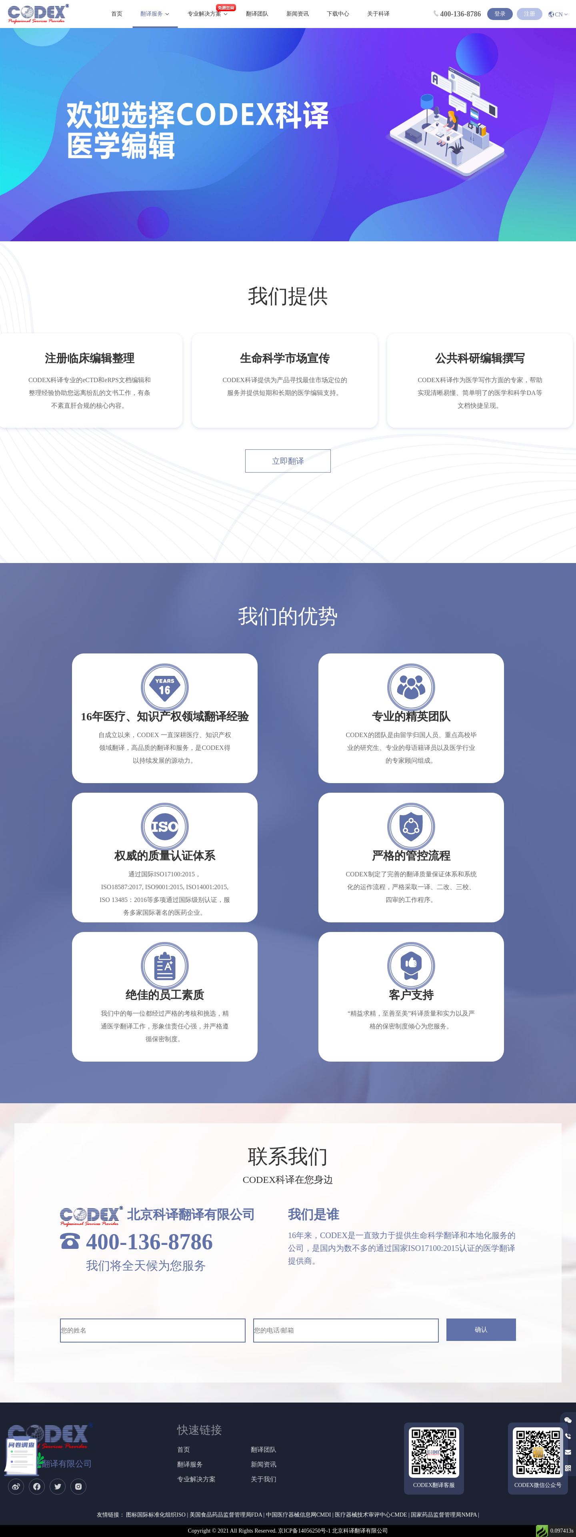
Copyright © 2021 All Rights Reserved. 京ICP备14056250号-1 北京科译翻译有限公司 (288, 1531)
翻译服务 (151, 14)
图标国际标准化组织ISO (156, 1515)
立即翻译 (288, 461)
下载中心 (338, 14)
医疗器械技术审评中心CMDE (371, 1515)
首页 (116, 14)
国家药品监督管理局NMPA (443, 1515)
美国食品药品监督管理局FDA (226, 1515)
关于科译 (378, 14)
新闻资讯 (297, 14)
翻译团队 (257, 14)
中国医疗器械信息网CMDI (298, 1515)
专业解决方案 (204, 14)
